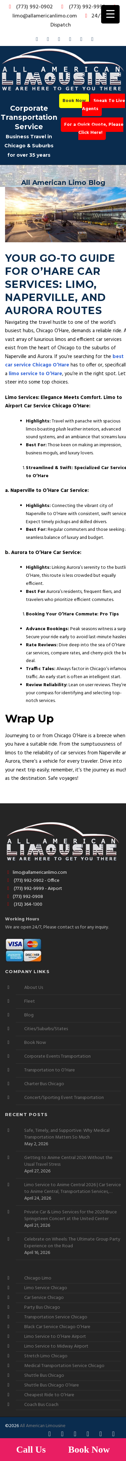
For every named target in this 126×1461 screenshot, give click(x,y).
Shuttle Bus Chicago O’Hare (51, 1385)
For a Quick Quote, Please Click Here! (93, 129)
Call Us (32, 1449)
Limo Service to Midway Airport (56, 1346)
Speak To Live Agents (103, 105)
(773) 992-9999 (82, 7)
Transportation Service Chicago (55, 1317)
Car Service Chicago (44, 1298)
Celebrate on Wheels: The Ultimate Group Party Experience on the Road (72, 1243)
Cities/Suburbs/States (46, 1029)
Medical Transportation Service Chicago (64, 1366)
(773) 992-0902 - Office (32, 881)
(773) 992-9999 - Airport (33, 889)
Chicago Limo (37, 1278)
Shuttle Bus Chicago (44, 1375)
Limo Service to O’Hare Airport (55, 1337)
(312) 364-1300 (23, 904)
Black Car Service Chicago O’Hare (57, 1327)
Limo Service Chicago (45, 1288)
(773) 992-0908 (24, 897)
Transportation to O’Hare (49, 1070)
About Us (33, 988)
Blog (29, 1015)
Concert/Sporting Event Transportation (64, 1098)
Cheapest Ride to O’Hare (49, 1395)
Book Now (74, 101)
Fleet (29, 1001)
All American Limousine (43, 1426)
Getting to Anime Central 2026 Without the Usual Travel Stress (68, 1161)
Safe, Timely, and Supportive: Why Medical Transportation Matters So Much (67, 1134)
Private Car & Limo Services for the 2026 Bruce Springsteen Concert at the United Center (70, 1215)
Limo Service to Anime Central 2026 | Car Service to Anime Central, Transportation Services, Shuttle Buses (72, 1188)
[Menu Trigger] (110, 14)
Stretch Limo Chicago (46, 1356)
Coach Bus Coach (41, 1405)
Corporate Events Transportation (57, 1056)
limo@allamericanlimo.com (65, 12)
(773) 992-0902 (29, 7)
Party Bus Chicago (42, 1307)
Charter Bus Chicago (44, 1084)
